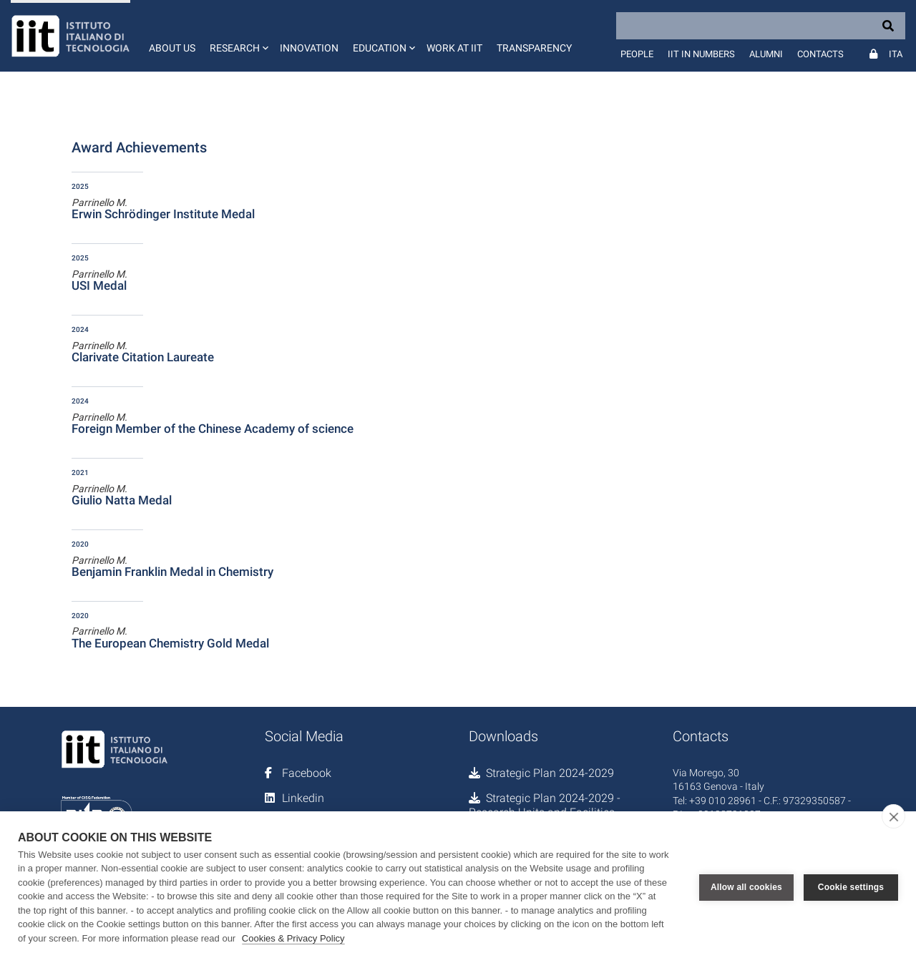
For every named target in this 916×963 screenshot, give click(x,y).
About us (172, 48)
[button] (238, 36)
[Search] (760, 25)
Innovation (309, 48)
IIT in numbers (701, 54)
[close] (893, 816)
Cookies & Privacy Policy (293, 938)
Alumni (766, 54)
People (636, 54)
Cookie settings (851, 887)
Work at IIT (454, 48)
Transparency (534, 48)
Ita (895, 54)
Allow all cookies (746, 887)
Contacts (820, 54)
